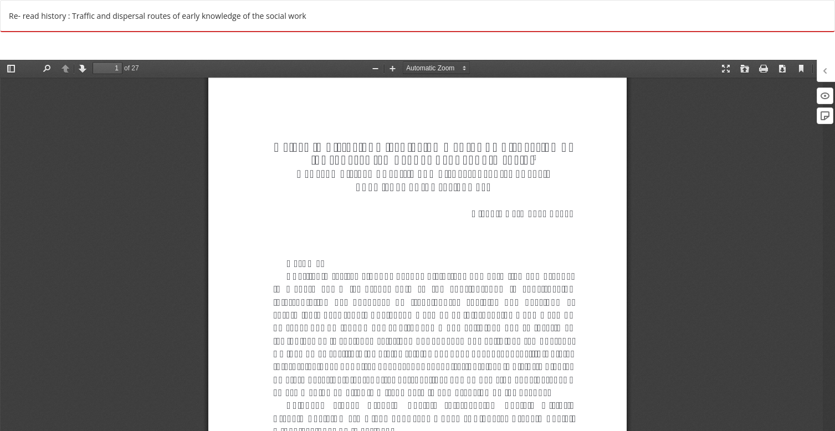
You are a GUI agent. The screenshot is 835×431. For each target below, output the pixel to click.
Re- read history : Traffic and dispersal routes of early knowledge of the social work (157, 16)
